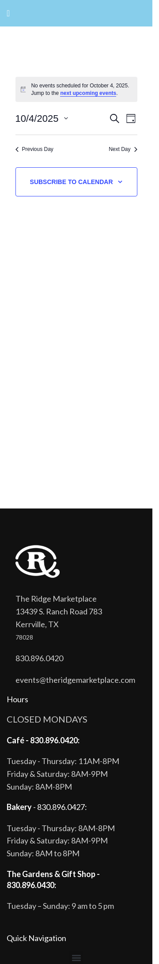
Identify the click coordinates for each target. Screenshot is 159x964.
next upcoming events (88, 93)
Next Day (123, 149)
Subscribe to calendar (71, 181)
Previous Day (34, 149)
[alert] (76, 89)
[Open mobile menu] (8, 13)
